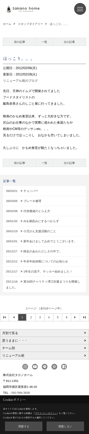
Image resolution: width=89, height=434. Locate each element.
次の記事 (69, 41)
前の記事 (19, 41)
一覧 (44, 41)
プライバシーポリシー (46, 413)
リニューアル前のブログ (20, 80)
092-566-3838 (20, 392)
